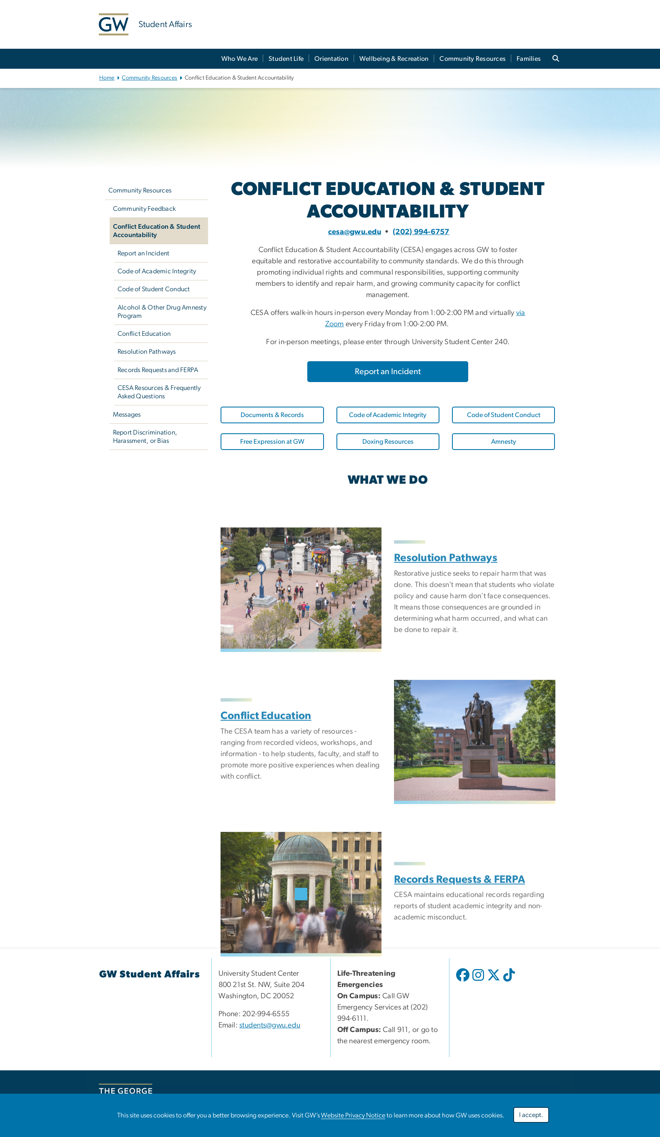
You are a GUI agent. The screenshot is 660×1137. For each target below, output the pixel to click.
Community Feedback (144, 208)
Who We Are (239, 58)
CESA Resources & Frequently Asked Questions (159, 392)
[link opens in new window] (272, 441)
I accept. (531, 1115)
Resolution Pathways (147, 351)
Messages (127, 414)
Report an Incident (144, 253)
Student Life (286, 58)
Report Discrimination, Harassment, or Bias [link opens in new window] (145, 436)
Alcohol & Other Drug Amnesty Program (162, 311)
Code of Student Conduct (154, 289)
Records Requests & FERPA (459, 926)
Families (529, 58)
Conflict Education (144, 333)
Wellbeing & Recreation (394, 58)
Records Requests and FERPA (158, 370)
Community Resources (472, 58)
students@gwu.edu (269, 1025)
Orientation (331, 58)
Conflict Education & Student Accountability (157, 230)
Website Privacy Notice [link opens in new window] (353, 1115)
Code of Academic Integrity (157, 271)
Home (107, 78)
